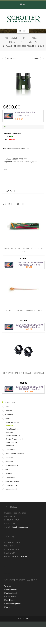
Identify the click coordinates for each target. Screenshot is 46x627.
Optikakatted (11, 442)
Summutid (9, 415)
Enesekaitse (10, 477)
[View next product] (42, 58)
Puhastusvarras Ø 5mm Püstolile (23, 311)
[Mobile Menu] (23, 31)
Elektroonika (10, 450)
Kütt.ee (5, 566)
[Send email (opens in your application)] (24, 4)
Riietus (7, 469)
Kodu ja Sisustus (12, 481)
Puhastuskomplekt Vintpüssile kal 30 (23, 250)
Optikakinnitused (13, 436)
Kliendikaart (9, 600)
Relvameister (10, 596)
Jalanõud (9, 473)
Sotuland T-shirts (7, 573)
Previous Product (12, 58)
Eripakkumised (10, 589)
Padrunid (8, 411)
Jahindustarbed (25, 162)
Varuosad (10, 446)
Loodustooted (11, 485)
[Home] (3, 46)
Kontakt (7, 607)
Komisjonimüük (11, 489)
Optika (34, 162)
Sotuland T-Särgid (7, 569)
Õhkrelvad (9, 462)
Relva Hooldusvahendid (14, 454)
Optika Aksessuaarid (14, 439)
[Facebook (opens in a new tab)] (21, 4)
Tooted (7, 586)
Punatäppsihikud (13, 429)
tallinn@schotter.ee (19, 527)
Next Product (35, 58)
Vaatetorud (10, 432)
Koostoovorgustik (12, 603)
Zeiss (4, 169)
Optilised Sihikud (13, 422)
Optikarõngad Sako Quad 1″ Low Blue (23, 373)
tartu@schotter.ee (19, 556)
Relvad (8, 407)
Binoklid (16, 162)
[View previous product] (4, 58)
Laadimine (9, 458)
